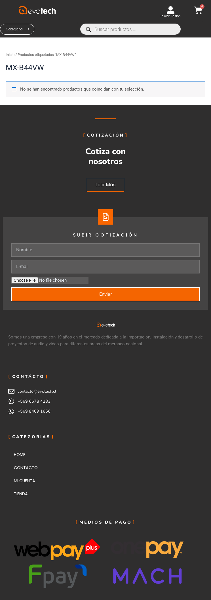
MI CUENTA (24, 481)
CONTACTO (26, 468)
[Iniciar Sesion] (170, 10)
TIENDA (21, 494)
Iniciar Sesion (171, 16)
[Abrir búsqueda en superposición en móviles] (140, 29)
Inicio (10, 55)
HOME (19, 454)
